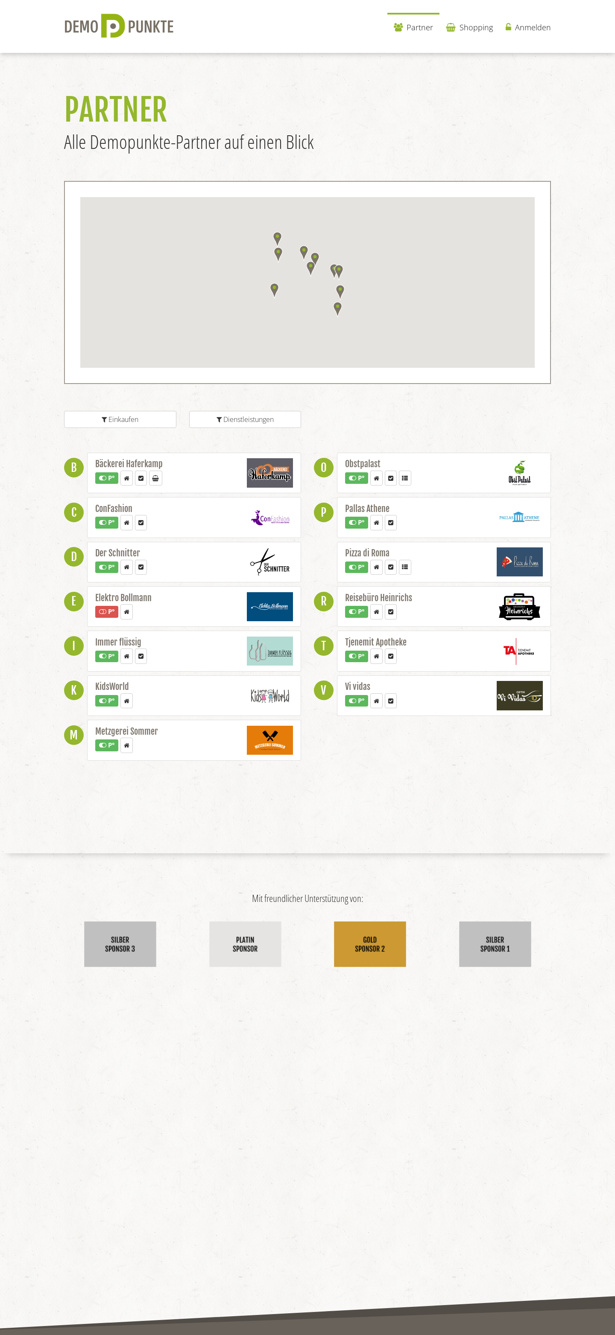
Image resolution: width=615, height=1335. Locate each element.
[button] (340, 292)
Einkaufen (120, 419)
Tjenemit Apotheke (376, 642)
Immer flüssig (118, 642)
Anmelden (528, 27)
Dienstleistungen (245, 419)
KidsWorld (112, 686)
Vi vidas (357, 686)
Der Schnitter (117, 553)
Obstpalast (363, 464)
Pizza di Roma (367, 553)
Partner (413, 27)
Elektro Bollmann (123, 598)
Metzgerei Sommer (126, 731)
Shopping (469, 27)
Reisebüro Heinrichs (378, 598)
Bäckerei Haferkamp (129, 464)
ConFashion (113, 508)
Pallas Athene (367, 508)
